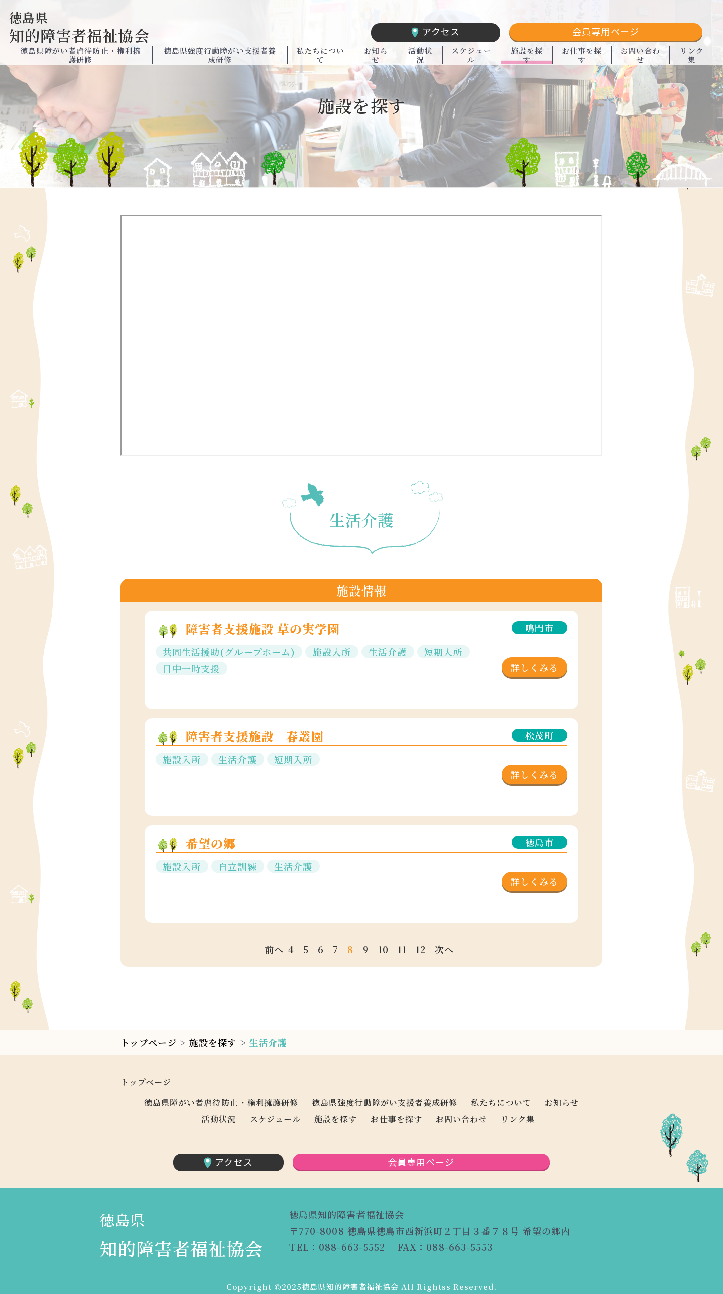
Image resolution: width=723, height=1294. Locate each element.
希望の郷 (211, 843)
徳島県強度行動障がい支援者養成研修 (220, 59)
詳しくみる (534, 667)
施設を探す (527, 59)
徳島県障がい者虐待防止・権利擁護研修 (80, 59)
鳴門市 (539, 627)
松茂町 (539, 735)
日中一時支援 (191, 668)
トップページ (148, 1042)
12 (421, 949)
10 (383, 949)
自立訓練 (237, 866)
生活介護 (388, 651)
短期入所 (443, 651)
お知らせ (376, 59)
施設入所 (332, 651)
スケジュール (471, 59)
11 (402, 949)
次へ (444, 949)
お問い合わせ (640, 59)
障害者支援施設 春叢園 (255, 736)
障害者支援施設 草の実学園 (263, 628)
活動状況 (420, 59)
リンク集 (692, 59)
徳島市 (539, 842)
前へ (274, 949)
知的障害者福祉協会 (114, 27)
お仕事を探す (582, 59)
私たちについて (320, 59)
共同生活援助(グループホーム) (229, 651)
